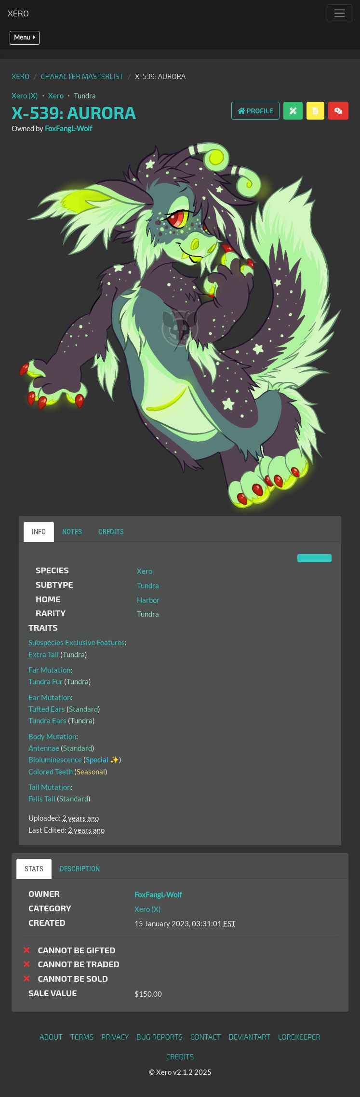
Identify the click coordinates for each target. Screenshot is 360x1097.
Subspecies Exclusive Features (76, 642)
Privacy (115, 1036)
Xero (18, 13)
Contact (205, 1036)
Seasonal (91, 771)
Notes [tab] (72, 532)
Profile (255, 111)
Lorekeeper (299, 1036)
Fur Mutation (49, 669)
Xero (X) (25, 95)
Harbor (148, 600)
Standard (83, 708)
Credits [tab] (111, 532)
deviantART (249, 1036)
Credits (180, 1056)
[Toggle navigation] (339, 13)
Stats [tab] (34, 869)
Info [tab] (39, 532)
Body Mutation (52, 736)
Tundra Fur (45, 681)
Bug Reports (159, 1036)
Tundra (85, 95)
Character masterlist (82, 76)
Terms (81, 1036)
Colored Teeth (50, 771)
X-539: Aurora (74, 112)
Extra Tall (43, 654)
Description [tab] (80, 869)
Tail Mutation (49, 787)
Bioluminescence (55, 759)
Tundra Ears (47, 720)
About (51, 1036)
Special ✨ (102, 759)
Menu (24, 37)
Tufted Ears (46, 708)
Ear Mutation (49, 697)
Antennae (43, 748)
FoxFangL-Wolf (68, 128)
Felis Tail (41, 798)
